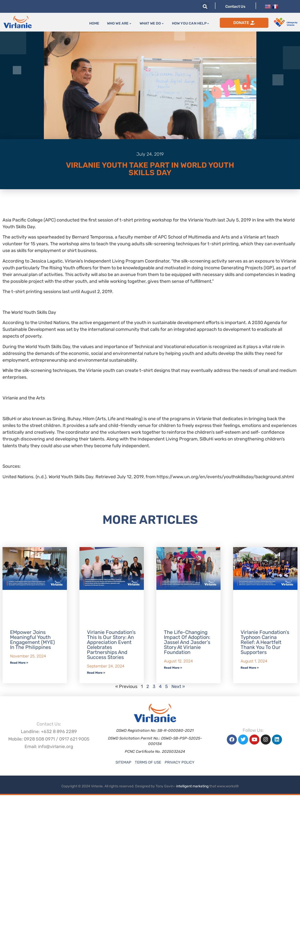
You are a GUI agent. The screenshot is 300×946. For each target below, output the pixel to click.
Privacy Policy (179, 762)
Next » (178, 686)
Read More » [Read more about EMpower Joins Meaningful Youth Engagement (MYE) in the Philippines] (19, 662)
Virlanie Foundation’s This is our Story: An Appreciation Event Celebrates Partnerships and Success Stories (111, 644)
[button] (205, 6)
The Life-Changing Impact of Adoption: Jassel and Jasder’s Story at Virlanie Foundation (187, 642)
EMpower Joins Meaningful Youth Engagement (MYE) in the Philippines (32, 639)
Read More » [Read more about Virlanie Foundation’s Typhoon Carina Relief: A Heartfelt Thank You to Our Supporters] (250, 667)
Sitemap (123, 762)
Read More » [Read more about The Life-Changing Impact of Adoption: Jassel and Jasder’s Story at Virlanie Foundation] (173, 667)
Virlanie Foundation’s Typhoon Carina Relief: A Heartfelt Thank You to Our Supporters (265, 642)
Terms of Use (148, 762)
